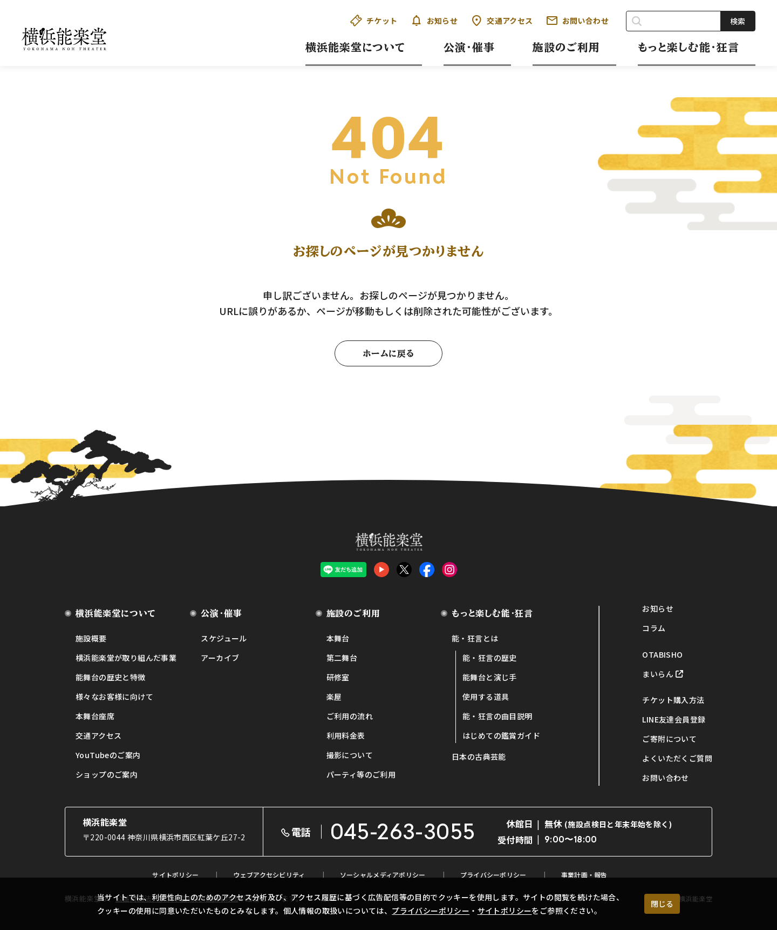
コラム (653, 628)
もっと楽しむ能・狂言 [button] (688, 47)
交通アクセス (502, 20)
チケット (374, 20)
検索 (737, 21)
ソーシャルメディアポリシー (383, 874)
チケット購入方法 (673, 699)
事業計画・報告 (584, 874)
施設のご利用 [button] (566, 47)
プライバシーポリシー (430, 910)
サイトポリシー (505, 910)
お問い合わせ (577, 20)
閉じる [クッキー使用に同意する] (662, 903)
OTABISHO (662, 654)
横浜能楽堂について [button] (355, 47)
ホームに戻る (388, 353)
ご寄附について (669, 738)
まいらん (657, 673)
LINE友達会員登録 (673, 719)
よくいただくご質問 (677, 758)
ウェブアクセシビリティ (269, 874)
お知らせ (434, 20)
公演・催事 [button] (469, 47)
